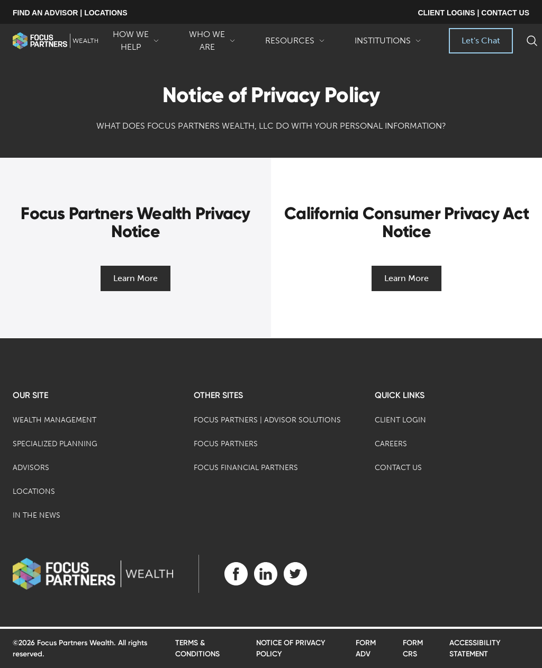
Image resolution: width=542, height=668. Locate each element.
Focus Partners (226, 443)
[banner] (55, 41)
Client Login (400, 420)
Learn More (135, 278)
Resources (295, 44)
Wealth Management (54, 420)
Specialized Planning (55, 443)
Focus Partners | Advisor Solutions (267, 420)
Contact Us (398, 467)
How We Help (136, 41)
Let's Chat (481, 40)
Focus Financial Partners (246, 467)
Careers (391, 443)
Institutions (388, 44)
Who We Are (212, 41)
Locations (34, 491)
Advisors (31, 467)
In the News (36, 515)
